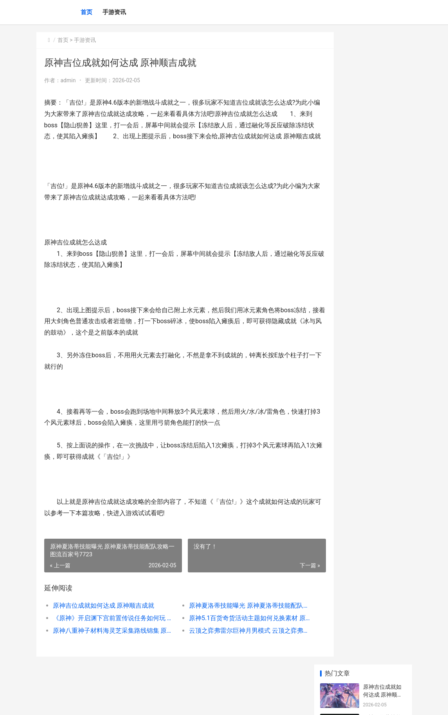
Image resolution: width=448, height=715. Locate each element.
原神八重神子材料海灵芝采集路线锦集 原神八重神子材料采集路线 (108, 642)
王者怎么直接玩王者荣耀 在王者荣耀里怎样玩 (383, 482)
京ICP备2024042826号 (143, 702)
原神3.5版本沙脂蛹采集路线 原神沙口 (383, 302)
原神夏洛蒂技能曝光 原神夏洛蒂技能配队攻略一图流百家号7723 (230, 617)
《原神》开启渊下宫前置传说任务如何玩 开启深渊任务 (108, 629)
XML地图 (178, 702)
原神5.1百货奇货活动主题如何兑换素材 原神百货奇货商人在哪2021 (230, 629)
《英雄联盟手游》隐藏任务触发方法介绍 (382, 543)
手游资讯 (114, 12)
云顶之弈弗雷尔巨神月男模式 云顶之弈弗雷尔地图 (230, 642)
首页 (86, 12)
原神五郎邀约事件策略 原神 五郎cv (383, 241)
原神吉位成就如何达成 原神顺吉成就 (104, 617)
